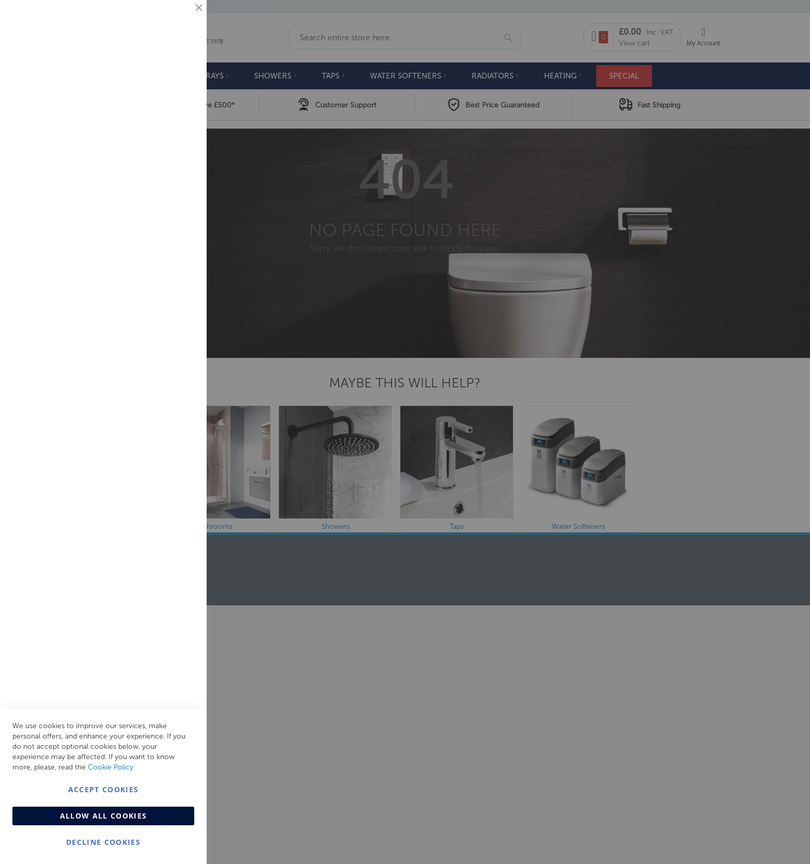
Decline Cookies (103, 842)
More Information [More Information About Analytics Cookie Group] (165, 314)
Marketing (178, 129)
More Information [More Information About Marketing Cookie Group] (165, 215)
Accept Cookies (103, 789)
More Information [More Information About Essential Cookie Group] (165, 85)
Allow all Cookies (103, 816)
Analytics (178, 260)
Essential (178, 20)
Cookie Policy (110, 767)
